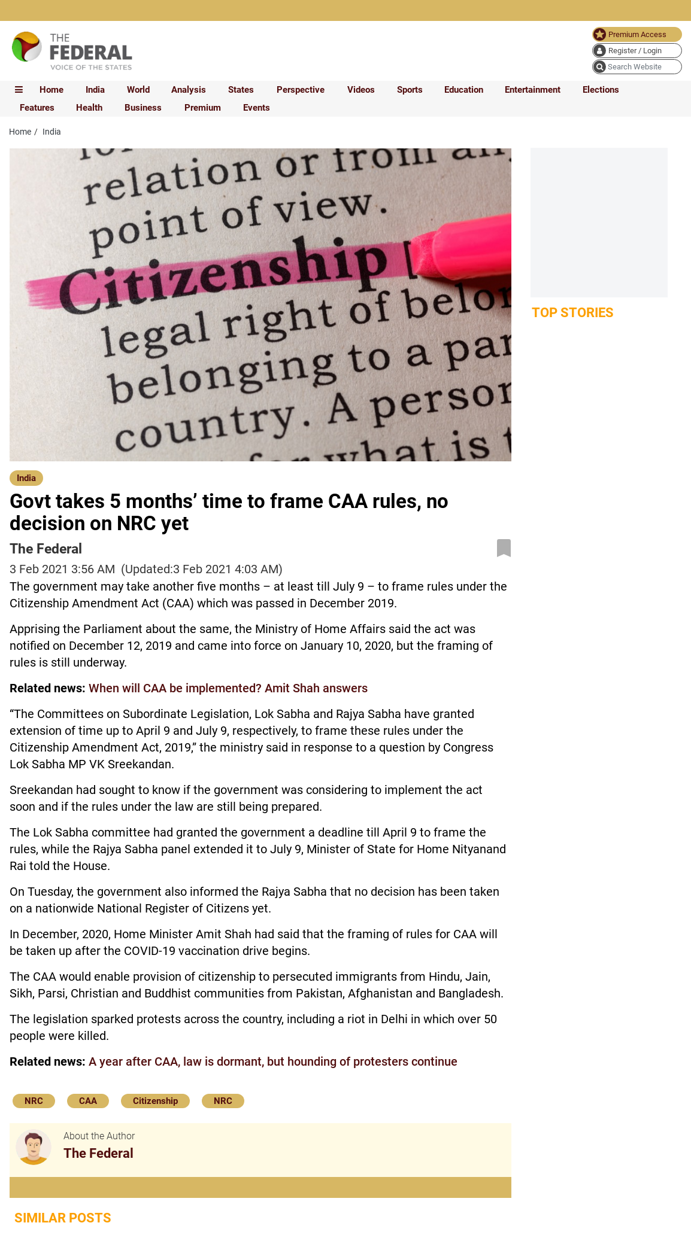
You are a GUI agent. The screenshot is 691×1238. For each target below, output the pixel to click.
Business (143, 107)
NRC (34, 1101)
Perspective (301, 89)
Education (463, 89)
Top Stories (573, 312)
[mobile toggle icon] (19, 90)
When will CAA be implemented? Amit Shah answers (228, 688)
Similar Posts (62, 1217)
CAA (88, 1101)
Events (256, 107)
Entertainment (532, 89)
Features (37, 107)
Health (89, 107)
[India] (26, 477)
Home (51, 89)
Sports (410, 89)
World (138, 89)
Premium (202, 107)
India (95, 89)
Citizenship (155, 1101)
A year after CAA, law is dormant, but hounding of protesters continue (273, 1061)
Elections (601, 89)
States (241, 89)
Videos (361, 89)
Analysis (188, 89)
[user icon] (637, 50)
